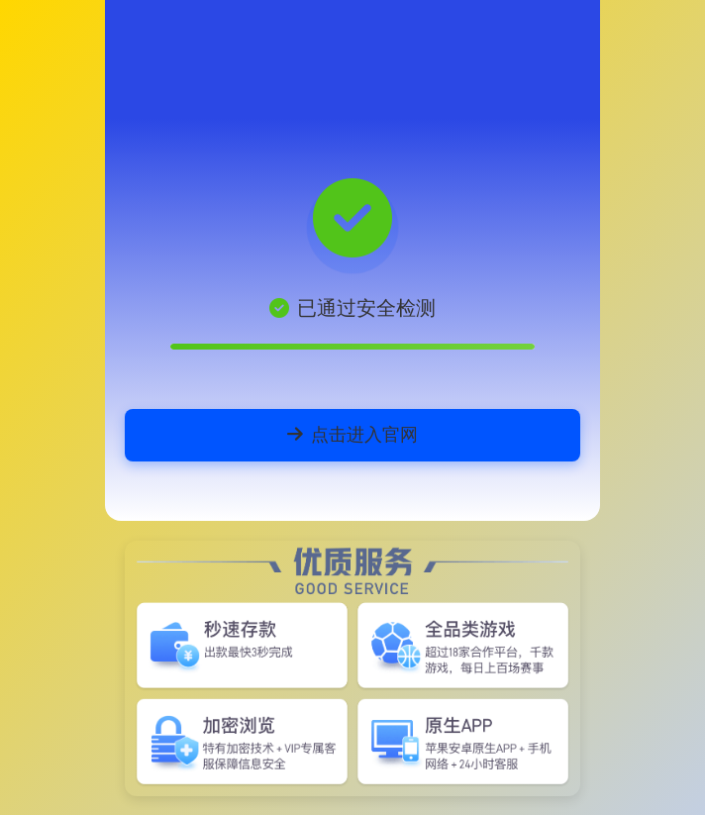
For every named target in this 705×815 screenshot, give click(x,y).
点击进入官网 (352, 434)
